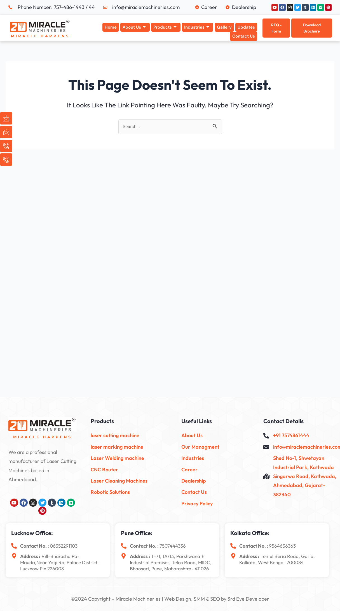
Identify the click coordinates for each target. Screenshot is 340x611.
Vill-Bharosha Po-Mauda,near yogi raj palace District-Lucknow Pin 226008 (60, 562)
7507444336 (173, 546)
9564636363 (282, 546)
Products (165, 27)
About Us (134, 27)
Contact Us (243, 36)
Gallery (224, 27)
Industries (196, 27)
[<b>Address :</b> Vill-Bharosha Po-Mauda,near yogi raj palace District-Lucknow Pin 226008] (14, 556)
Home (111, 27)
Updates (246, 27)
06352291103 (64, 546)
